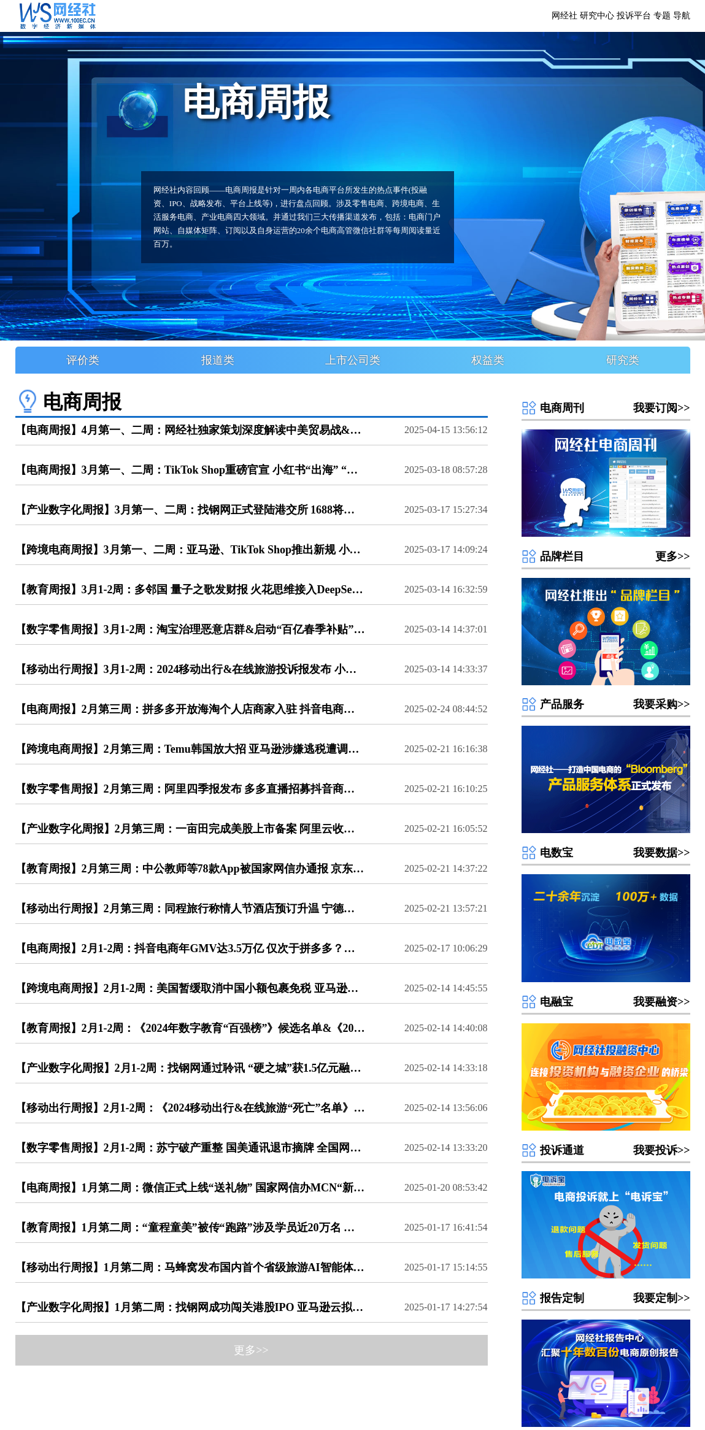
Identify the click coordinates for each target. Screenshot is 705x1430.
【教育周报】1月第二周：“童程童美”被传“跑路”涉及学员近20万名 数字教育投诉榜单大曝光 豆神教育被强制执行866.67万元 (190, 1227)
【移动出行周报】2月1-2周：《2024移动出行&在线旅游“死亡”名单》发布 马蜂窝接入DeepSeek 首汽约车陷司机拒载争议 (190, 1108)
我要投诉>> (661, 1150)
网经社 (564, 15)
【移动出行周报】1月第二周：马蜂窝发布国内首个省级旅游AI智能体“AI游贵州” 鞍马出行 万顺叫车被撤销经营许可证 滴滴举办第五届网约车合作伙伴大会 (190, 1267)
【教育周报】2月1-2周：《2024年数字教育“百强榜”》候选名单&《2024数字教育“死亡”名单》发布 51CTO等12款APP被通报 (190, 1028)
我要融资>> (661, 1002)
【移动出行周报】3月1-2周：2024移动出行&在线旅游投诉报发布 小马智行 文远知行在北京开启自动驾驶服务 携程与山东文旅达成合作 (190, 669)
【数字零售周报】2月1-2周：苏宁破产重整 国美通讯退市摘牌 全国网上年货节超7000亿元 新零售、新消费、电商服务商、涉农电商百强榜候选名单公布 (190, 1148)
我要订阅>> (661, 408)
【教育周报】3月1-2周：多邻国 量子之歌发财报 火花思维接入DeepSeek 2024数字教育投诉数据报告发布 (190, 589)
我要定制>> (661, 1298)
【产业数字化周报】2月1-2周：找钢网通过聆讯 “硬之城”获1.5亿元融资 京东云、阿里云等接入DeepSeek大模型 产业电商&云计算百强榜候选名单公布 (190, 1068)
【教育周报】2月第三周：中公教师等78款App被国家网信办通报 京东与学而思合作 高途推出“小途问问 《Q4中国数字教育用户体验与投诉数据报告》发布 (190, 869)
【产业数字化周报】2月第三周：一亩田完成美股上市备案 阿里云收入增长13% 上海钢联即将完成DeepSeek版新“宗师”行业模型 (190, 829)
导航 (681, 15)
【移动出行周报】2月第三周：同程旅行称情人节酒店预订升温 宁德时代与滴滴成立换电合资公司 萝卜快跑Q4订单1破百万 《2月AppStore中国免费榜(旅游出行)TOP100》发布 (190, 908)
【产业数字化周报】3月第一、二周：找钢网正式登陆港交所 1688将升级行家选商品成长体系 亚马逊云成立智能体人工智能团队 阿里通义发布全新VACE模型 (190, 510)
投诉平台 (634, 15)
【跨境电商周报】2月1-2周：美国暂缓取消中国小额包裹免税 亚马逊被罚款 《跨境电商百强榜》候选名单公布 (190, 988)
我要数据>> (661, 853)
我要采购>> (661, 704)
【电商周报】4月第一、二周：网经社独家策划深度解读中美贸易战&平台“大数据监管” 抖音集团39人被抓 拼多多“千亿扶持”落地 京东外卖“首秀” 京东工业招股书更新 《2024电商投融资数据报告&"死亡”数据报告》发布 (190, 430)
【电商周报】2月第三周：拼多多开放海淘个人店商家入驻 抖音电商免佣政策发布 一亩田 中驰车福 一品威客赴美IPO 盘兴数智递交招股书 (190, 709)
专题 (662, 15)
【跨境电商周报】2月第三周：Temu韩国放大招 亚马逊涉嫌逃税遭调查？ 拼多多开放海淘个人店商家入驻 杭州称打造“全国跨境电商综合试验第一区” (190, 749)
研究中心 (597, 15)
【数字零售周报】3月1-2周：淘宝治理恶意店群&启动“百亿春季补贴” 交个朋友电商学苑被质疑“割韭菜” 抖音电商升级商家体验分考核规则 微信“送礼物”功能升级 (190, 629)
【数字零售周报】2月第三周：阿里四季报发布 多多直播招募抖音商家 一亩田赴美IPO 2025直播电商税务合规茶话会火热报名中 (190, 789)
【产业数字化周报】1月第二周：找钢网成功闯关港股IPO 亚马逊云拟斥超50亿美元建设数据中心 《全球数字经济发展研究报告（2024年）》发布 (190, 1307)
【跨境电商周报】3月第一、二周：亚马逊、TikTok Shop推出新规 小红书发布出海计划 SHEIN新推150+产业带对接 (190, 550)
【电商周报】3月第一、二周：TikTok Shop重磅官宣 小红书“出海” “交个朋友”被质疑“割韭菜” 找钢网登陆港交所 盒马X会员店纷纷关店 (190, 470)
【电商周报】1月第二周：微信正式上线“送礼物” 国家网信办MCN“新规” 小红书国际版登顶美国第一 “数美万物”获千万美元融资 (190, 1188)
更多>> (672, 556)
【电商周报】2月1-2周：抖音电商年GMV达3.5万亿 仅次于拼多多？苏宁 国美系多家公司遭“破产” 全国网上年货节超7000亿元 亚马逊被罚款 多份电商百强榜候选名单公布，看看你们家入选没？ (190, 948)
